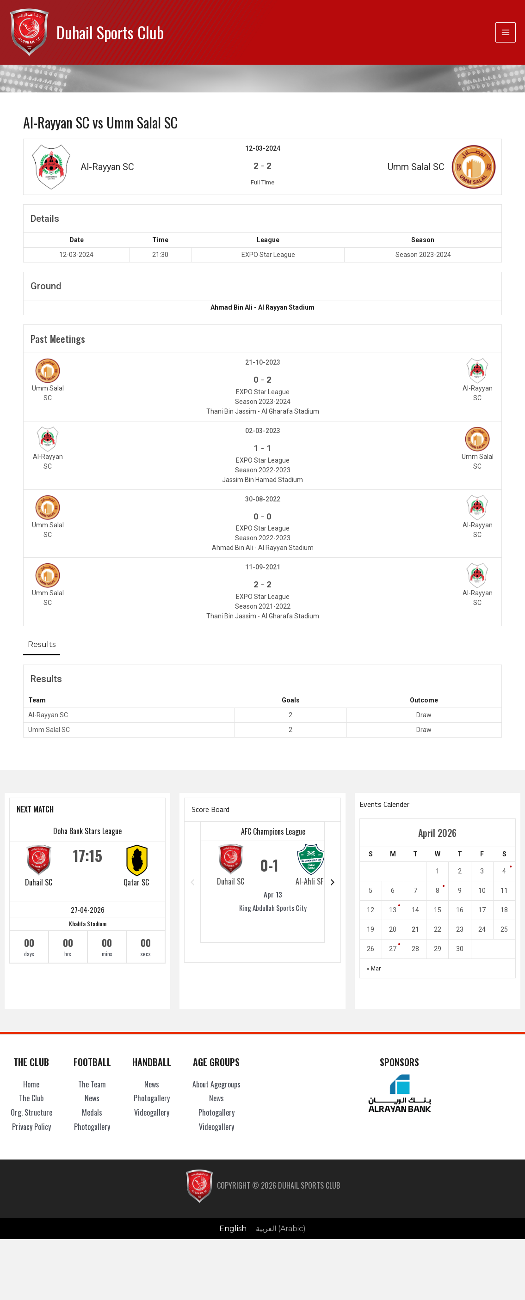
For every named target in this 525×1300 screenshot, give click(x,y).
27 (392, 948)
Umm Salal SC (49, 729)
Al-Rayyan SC (48, 715)
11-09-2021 (262, 567)
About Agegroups (216, 1084)
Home (31, 1084)
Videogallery (151, 1112)
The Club (31, 1098)
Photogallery (92, 1126)
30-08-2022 (262, 498)
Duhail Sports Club (110, 32)
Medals (92, 1112)
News (92, 1098)
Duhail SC (38, 881)
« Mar (374, 968)
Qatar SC (136, 881)
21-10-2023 (262, 362)
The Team (92, 1084)
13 (392, 910)
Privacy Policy (31, 1126)
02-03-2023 (262, 430)
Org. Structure (31, 1112)
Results (42, 644)
